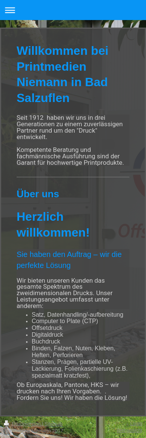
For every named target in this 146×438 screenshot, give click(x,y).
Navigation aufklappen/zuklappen (73, 10)
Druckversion (23, 424)
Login (136, 423)
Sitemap (54, 424)
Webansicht (129, 430)
